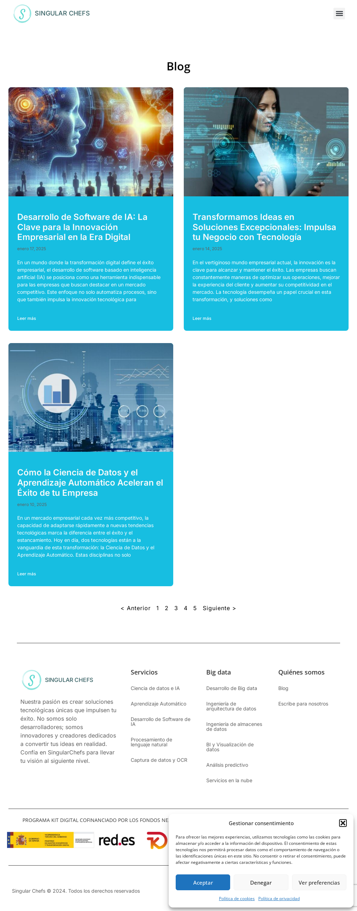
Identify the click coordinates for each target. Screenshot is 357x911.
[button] (342, 823)
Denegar (261, 882)
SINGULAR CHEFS (62, 13)
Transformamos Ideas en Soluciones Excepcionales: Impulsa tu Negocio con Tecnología (264, 227)
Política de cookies (237, 898)
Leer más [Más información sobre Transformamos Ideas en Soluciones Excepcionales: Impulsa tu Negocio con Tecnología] (202, 318)
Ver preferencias (319, 882)
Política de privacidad (279, 898)
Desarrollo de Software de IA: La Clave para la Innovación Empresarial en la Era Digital (82, 227)
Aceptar (203, 882)
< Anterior (136, 608)
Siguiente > (219, 608)
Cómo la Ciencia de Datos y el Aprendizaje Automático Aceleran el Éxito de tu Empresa (90, 482)
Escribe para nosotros (303, 704)
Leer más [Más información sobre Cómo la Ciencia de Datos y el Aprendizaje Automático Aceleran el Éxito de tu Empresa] (26, 573)
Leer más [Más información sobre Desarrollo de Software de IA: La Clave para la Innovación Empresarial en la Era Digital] (26, 318)
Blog (283, 688)
